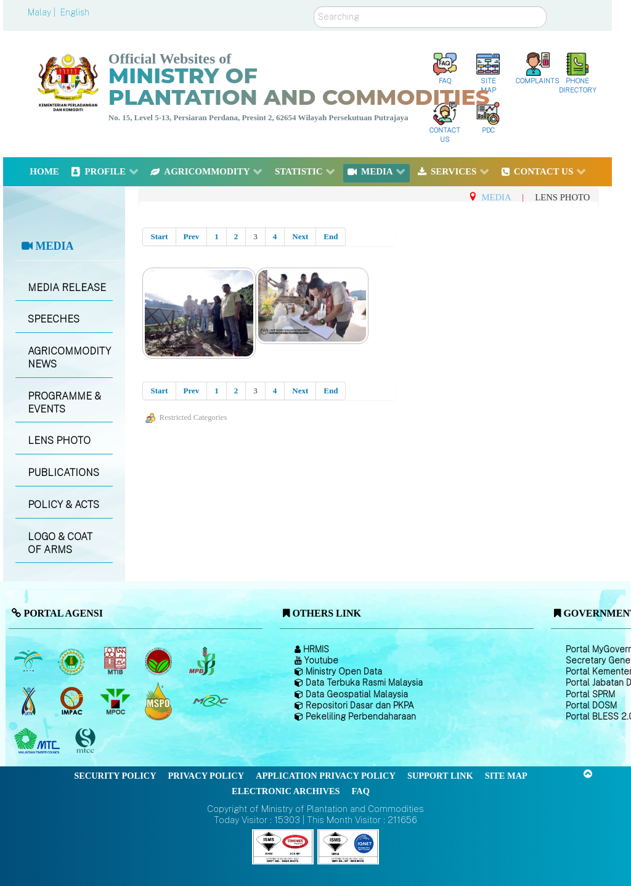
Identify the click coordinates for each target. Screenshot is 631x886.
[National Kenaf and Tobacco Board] (29, 701)
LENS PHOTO (59, 440)
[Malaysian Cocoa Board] (160, 661)
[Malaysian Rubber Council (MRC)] (209, 701)
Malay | (43, 12)
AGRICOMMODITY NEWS (69, 357)
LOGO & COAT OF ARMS (60, 543)
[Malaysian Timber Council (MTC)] (38, 741)
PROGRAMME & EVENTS (64, 402)
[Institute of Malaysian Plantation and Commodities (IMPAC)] (73, 701)
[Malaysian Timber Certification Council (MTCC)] (87, 741)
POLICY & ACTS (63, 505)
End (331, 236)
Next (300, 236)
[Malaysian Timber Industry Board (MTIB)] (116, 661)
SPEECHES (53, 319)
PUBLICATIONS (63, 472)
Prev (192, 236)
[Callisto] (283, 846)
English (74, 12)
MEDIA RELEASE (67, 287)
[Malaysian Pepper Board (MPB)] (203, 661)
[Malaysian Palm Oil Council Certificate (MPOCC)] (160, 701)
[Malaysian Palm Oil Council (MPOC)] (116, 701)
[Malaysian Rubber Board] (73, 661)
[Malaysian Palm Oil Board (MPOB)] (29, 661)
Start (159, 236)
